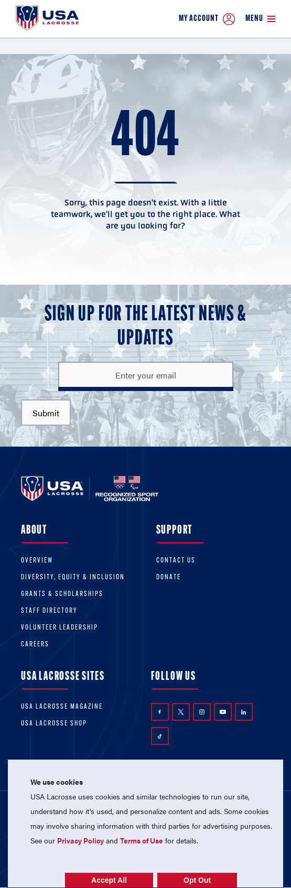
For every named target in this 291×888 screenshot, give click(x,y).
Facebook (159, 712)
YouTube (223, 712)
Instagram (201, 711)
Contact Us (176, 561)
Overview (37, 561)
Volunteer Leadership (59, 628)
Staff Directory (49, 611)
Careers (35, 644)
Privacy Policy (80, 840)
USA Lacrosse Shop (54, 724)
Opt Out (197, 880)
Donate (168, 577)
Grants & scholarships (62, 594)
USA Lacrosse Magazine (62, 707)
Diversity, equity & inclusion (73, 577)
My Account (207, 19)
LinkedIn (243, 712)
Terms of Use (141, 840)
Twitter (181, 712)
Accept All (109, 880)
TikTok (159, 736)
